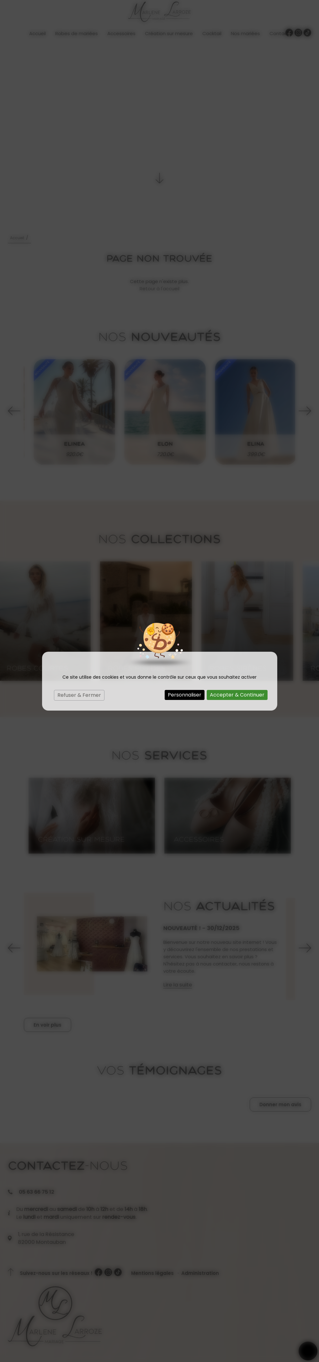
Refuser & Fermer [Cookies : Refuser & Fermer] (79, 695)
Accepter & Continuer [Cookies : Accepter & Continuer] (237, 694)
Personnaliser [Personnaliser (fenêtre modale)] (184, 694)
